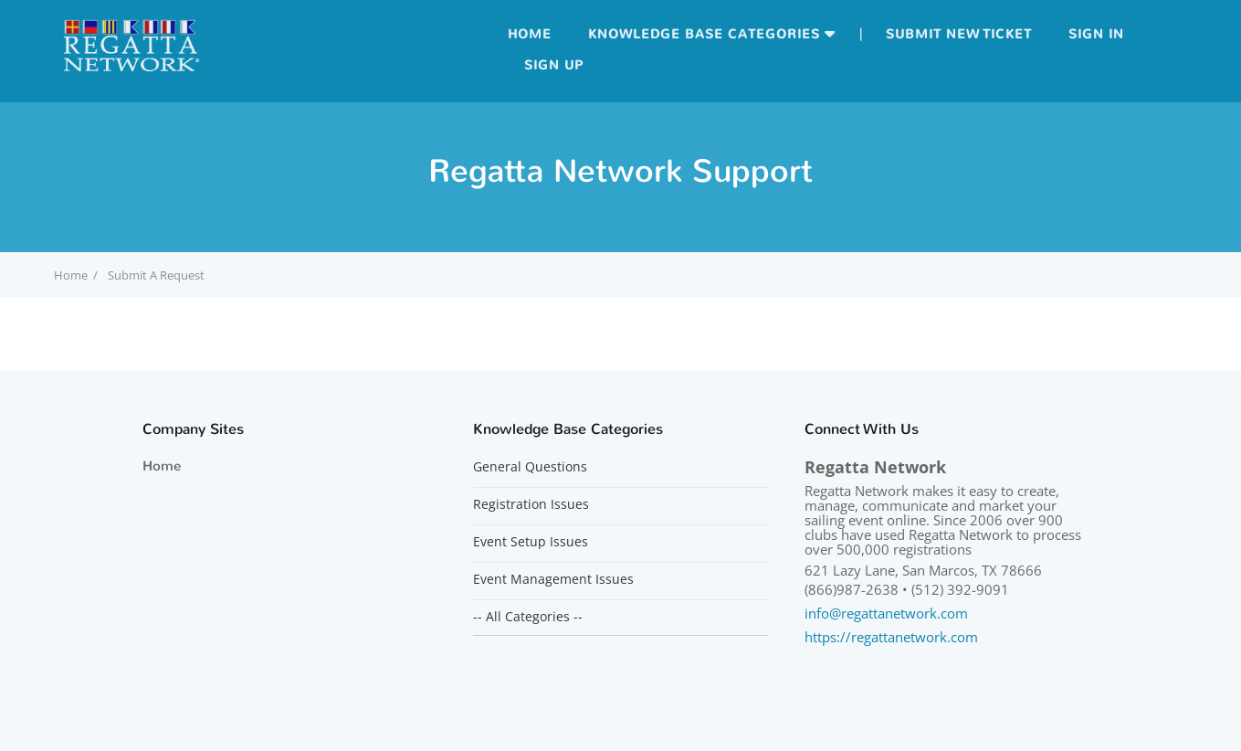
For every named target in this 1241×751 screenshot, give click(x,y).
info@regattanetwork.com (886, 613)
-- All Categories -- (528, 616)
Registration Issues (531, 504)
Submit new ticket (959, 34)
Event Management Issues (553, 579)
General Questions (530, 467)
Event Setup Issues (530, 541)
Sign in (1096, 34)
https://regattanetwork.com (891, 637)
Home (530, 34)
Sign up (554, 65)
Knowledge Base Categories (704, 34)
